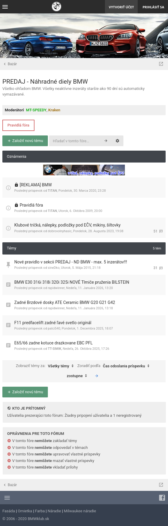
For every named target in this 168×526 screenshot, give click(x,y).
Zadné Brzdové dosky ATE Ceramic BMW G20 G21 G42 (64, 302)
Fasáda (8, 511)
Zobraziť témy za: (46, 366)
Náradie (54, 511)
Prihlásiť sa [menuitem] (153, 7)
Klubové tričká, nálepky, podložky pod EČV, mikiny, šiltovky (67, 225)
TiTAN (52, 191)
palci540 (54, 328)
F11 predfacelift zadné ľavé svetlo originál (52, 322)
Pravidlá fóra (18, 125)
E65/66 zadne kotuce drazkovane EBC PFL (53, 343)
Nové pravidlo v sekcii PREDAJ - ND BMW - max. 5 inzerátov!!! (70, 262)
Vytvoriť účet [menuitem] (121, 7)
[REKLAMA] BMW (36, 184)
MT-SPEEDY (36, 110)
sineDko (53, 268)
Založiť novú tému (25, 140)
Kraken (54, 110)
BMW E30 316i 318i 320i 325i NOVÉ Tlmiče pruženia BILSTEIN (71, 282)
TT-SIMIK (54, 349)
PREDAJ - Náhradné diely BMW (45, 81)
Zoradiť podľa (114, 366)
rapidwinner (56, 288)
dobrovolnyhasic (60, 231)
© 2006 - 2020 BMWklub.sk (25, 518)
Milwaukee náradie (80, 511)
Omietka (25, 511)
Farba (40, 511)
